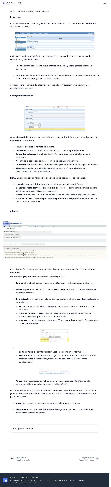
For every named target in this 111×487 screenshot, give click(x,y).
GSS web (13, 477)
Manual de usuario (34, 11)
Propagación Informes (23, 428)
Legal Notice (36, 477)
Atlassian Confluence (76, 480)
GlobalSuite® (21, 11)
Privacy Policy (24, 477)
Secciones (45, 11)
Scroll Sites (62, 480)
